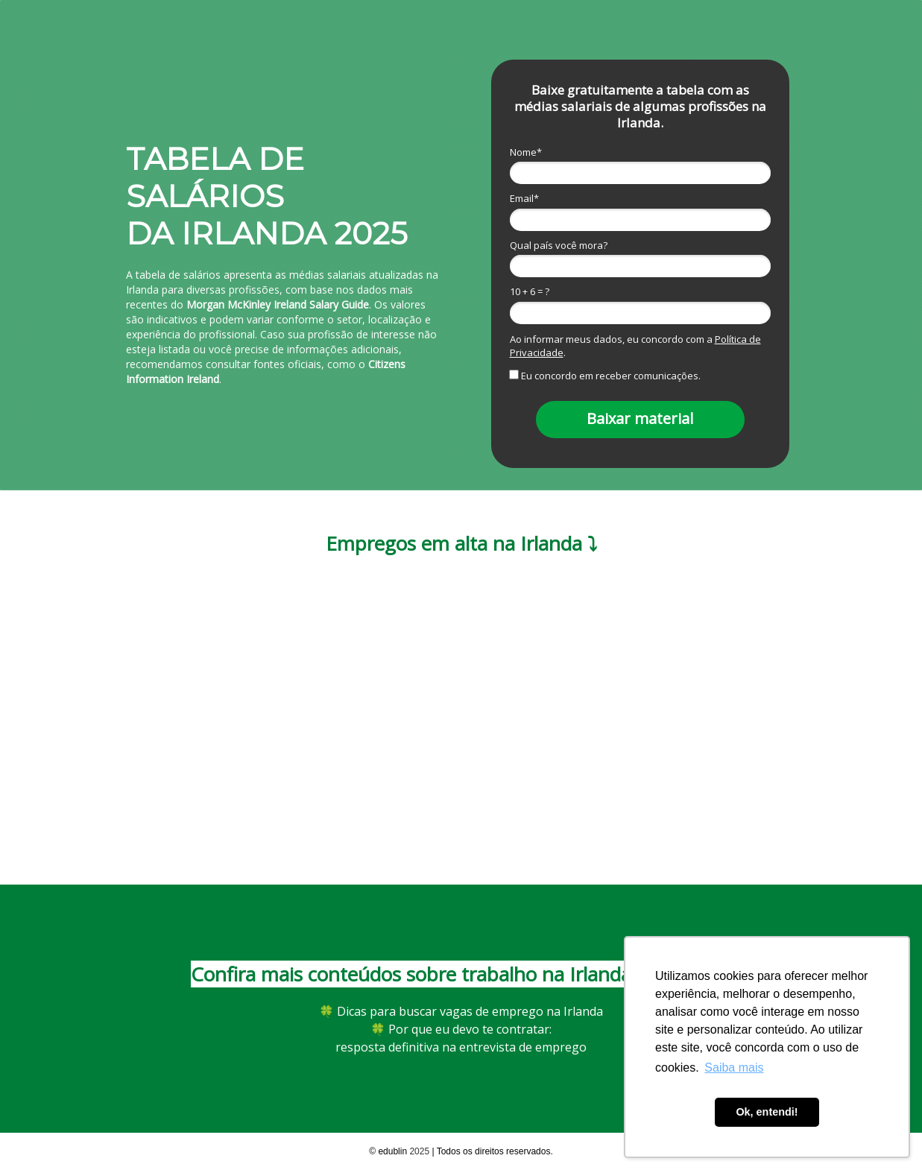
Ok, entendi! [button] (767, 1112)
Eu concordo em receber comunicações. (605, 376)
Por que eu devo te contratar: (461, 1029)
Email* (524, 198)
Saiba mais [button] (733, 1067)
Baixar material (640, 418)
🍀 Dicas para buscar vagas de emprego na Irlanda (461, 1011)
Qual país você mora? (558, 245)
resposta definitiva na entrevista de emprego (461, 1047)
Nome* (526, 152)
